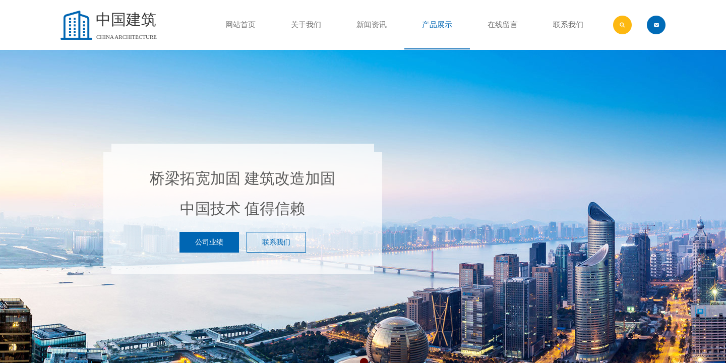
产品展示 (437, 25)
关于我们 (306, 25)
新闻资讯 (371, 25)
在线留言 (503, 25)
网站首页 (240, 25)
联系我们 (568, 25)
